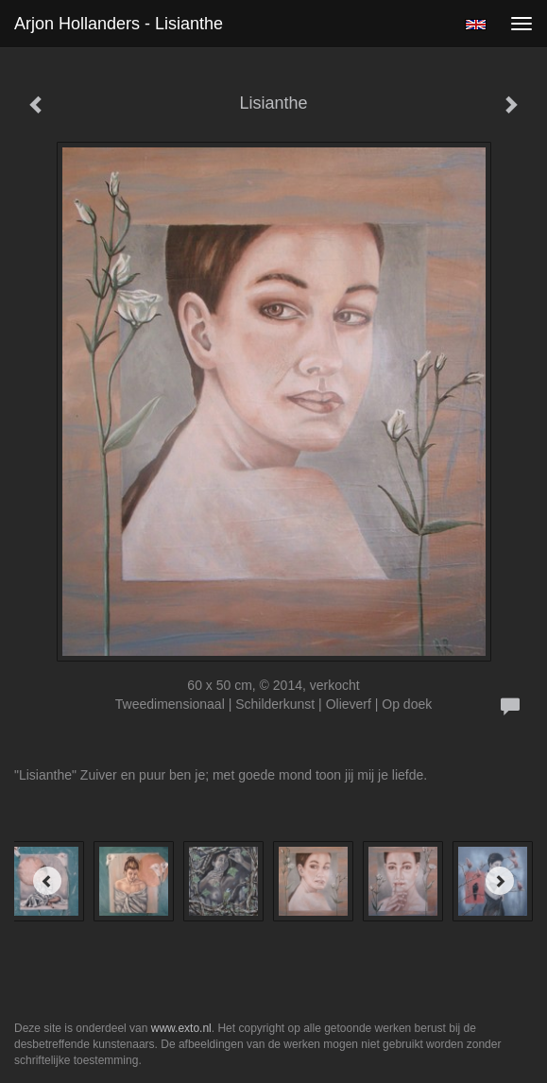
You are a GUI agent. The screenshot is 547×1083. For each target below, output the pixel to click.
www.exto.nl (181, 1028)
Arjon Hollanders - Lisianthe (118, 23)
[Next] (500, 881)
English (476, 24)
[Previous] (47, 881)
